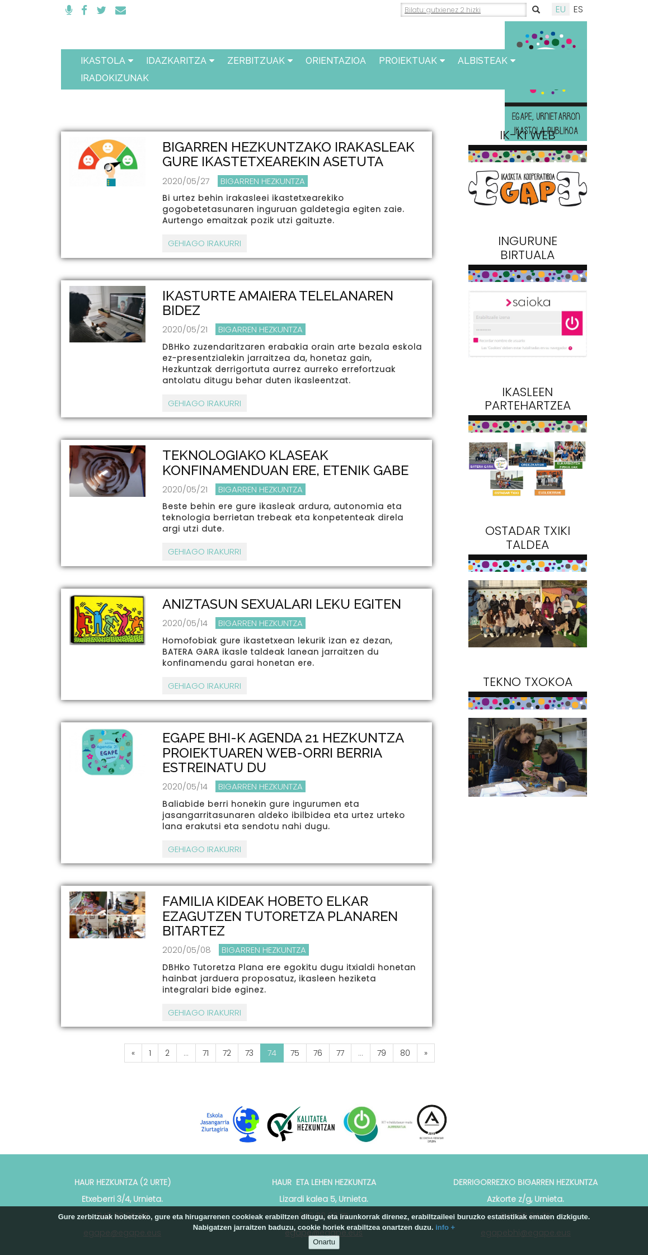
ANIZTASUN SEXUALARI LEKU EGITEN (281, 604)
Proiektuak (412, 60)
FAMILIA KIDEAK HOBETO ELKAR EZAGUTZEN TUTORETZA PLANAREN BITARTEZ (280, 916)
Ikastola (107, 60)
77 (340, 1053)
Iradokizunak (115, 78)
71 (206, 1053)
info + (445, 1227)
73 (249, 1053)
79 (381, 1053)
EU (561, 9)
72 (227, 1053)
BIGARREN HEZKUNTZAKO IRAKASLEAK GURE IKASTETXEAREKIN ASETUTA (288, 154)
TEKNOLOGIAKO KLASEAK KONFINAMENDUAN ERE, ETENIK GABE (285, 462)
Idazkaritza (180, 60)
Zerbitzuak (260, 60)
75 (294, 1053)
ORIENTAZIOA (336, 60)
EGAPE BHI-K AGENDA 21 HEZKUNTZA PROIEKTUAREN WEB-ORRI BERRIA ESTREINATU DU (282, 752)
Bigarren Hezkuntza (262, 181)
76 (317, 1053)
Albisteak (486, 60)
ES (578, 9)
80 (405, 1053)
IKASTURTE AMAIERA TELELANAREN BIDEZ (277, 303)
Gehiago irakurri (204, 243)
